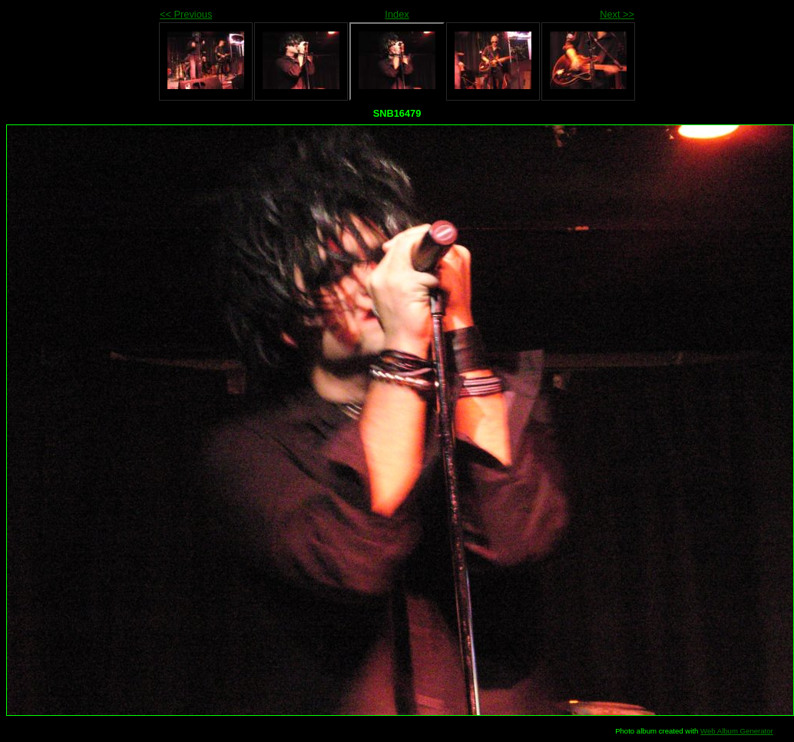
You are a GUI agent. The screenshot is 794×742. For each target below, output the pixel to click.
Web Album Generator (736, 731)
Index (397, 14)
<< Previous (186, 14)
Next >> (617, 14)
